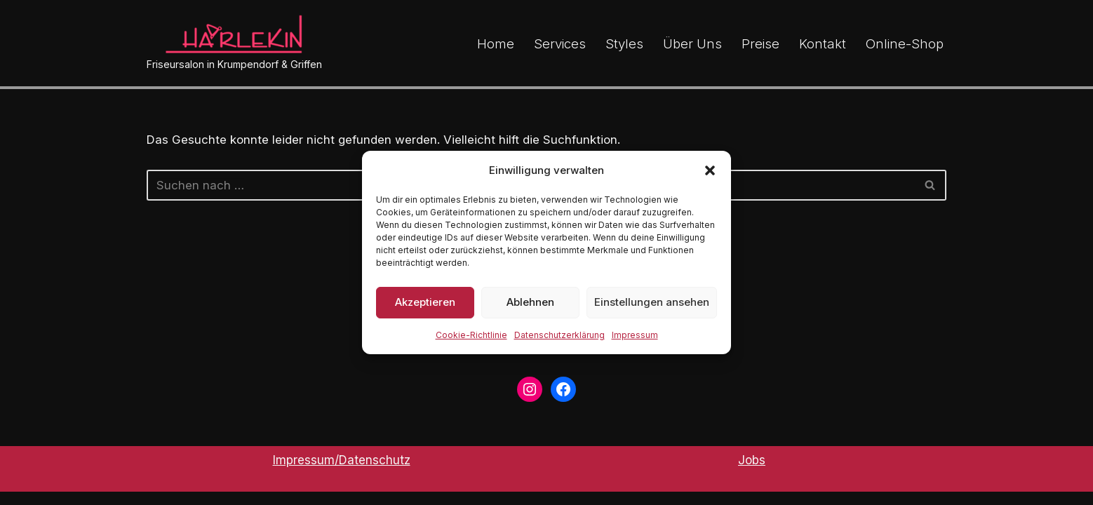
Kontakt (822, 43)
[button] (710, 170)
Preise (760, 43)
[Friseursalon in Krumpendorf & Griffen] (234, 43)
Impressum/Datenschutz (341, 473)
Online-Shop (905, 43)
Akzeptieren (425, 302)
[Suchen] (930, 185)
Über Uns (692, 43)
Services (560, 43)
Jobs (751, 473)
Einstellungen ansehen (651, 302)
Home (495, 43)
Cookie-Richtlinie (471, 335)
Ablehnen (530, 302)
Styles (624, 43)
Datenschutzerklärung (559, 335)
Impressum (635, 335)
